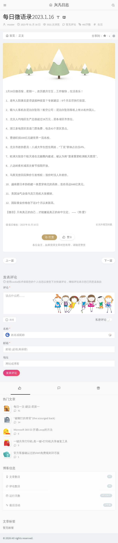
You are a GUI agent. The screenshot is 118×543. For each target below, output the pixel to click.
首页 (10, 35)
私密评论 (100, 319)
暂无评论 (71, 24)
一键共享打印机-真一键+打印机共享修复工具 (40, 441)
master (11, 24)
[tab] (19, 388)
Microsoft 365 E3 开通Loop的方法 (33, 429)
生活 (100, 24)
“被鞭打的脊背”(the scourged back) (34, 418)
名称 (6, 328)
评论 (6, 287)
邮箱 (6, 343)
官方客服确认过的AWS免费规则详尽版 (36, 453)
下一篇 (108, 260)
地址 (6, 357)
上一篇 (10, 260)
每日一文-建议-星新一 (27, 406)
